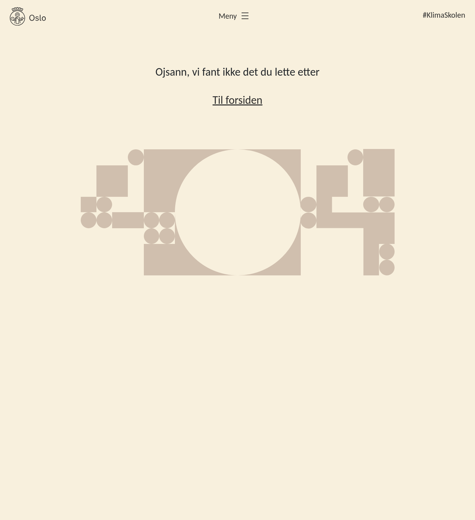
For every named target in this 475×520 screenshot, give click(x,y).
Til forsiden (237, 100)
